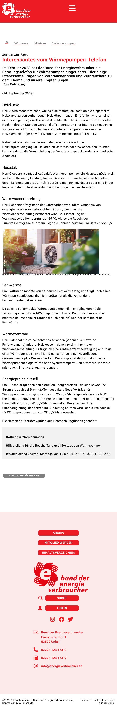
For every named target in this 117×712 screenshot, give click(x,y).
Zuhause (21, 43)
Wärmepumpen (63, 43)
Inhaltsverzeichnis (58, 552)
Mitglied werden (58, 543)
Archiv (58, 533)
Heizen (40, 43)
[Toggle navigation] (109, 8)
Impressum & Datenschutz (17, 703)
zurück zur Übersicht (24, 475)
